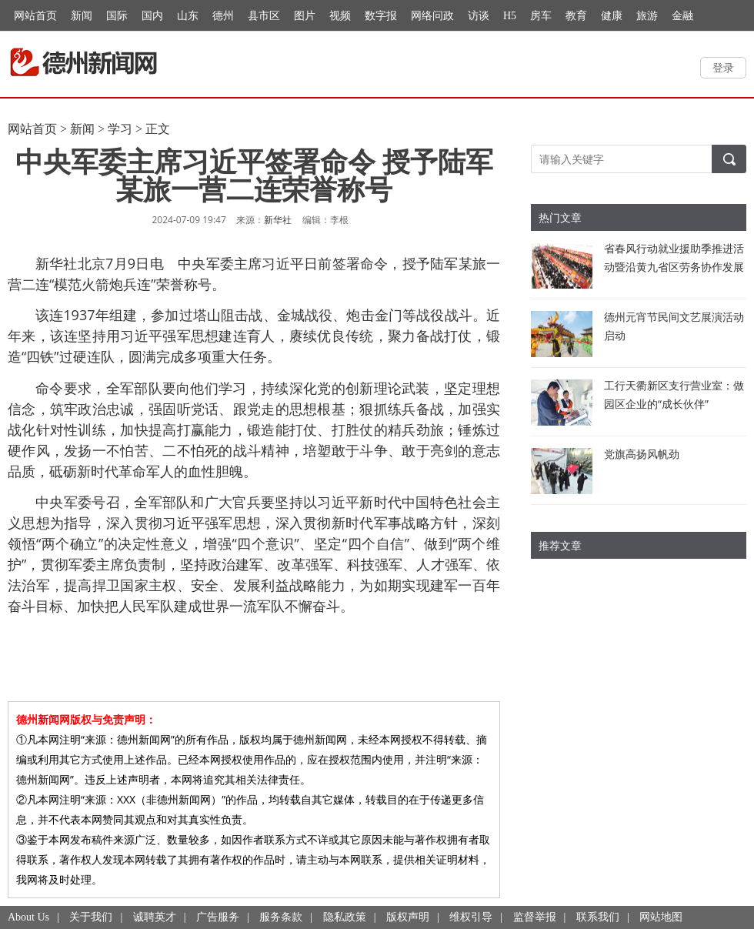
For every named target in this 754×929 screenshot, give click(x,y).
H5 (509, 16)
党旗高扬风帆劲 (641, 453)
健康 (611, 16)
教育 (576, 16)
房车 (541, 16)
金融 (682, 16)
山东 (188, 16)
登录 (723, 67)
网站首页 (35, 16)
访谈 (478, 16)
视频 (340, 16)
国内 (152, 16)
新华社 (278, 220)
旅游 (647, 16)
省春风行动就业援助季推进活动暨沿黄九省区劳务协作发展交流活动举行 (674, 266)
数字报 (381, 16)
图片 (304, 16)
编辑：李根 (325, 219)
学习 (120, 128)
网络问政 (432, 16)
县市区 (264, 16)
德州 (223, 16)
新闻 (81, 16)
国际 (117, 16)
